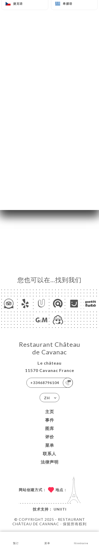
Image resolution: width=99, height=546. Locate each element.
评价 (49, 436)
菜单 (49, 445)
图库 (49, 428)
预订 (16, 538)
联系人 (49, 453)
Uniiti (60, 509)
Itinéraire (81, 538)
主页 (49, 411)
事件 (49, 419)
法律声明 (50, 461)
